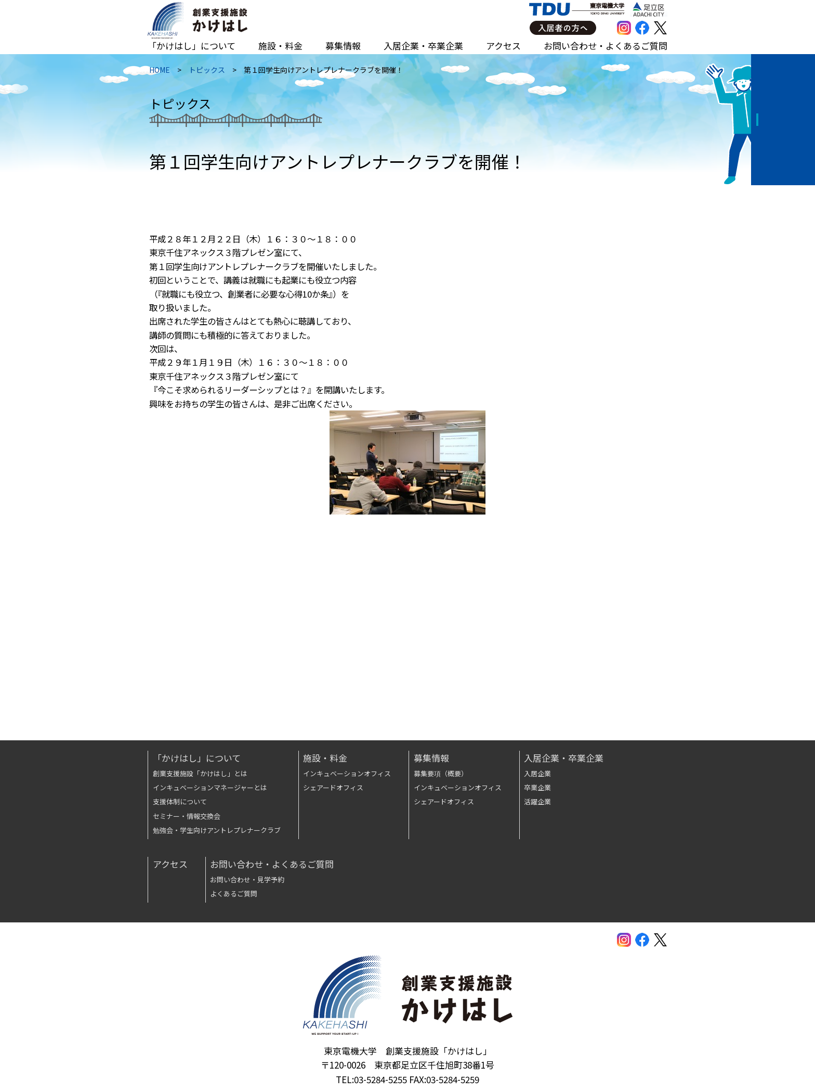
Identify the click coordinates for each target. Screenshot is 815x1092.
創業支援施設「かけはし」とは (200, 773)
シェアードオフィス (333, 787)
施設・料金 (280, 45)
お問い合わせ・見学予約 (247, 879)
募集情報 (343, 45)
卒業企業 (537, 787)
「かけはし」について (191, 45)
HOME (158, 72)
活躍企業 (537, 801)
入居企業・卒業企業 (423, 45)
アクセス (503, 45)
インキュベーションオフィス (347, 773)
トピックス (205, 72)
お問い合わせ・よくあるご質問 (605, 45)
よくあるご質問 (233, 893)
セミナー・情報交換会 (186, 816)
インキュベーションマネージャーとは (210, 787)
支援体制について (180, 801)
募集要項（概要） (441, 773)
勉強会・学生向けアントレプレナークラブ (217, 830)
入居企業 (537, 773)
